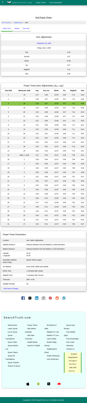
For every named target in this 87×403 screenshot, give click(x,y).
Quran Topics (13, 352)
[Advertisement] (43, 10)
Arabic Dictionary (53, 356)
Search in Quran (14, 366)
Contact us (70, 349)
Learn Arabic (51, 339)
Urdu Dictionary (52, 359)
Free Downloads (55, 3)
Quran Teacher (13, 362)
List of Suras (12, 332)
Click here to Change (10, 288)
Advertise (69, 345)
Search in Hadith (33, 345)
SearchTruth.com (19, 2)
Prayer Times (41, 3)
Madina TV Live (53, 335)
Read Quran (12, 325)
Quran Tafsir (12, 342)
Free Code (70, 342)
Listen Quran (13, 328)
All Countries (6, 22)
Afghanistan (18, 22)
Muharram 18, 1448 (44, 43)
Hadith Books (32, 342)
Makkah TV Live (53, 332)
